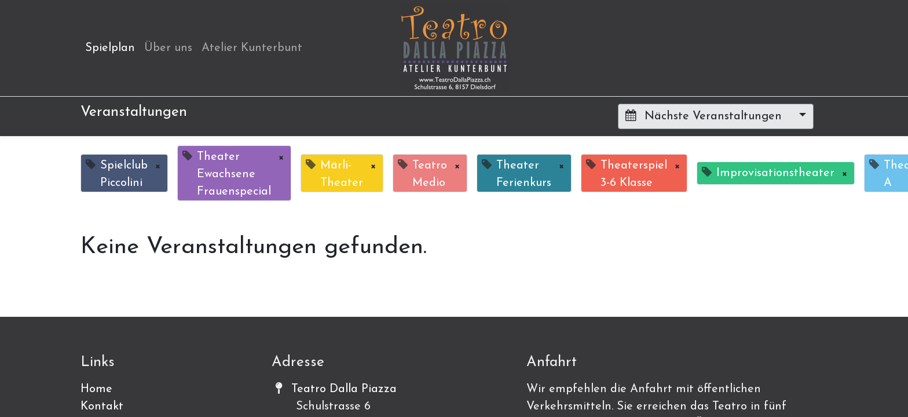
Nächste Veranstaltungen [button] (705, 115)
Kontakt (101, 406)
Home (96, 389)
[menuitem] (110, 48)
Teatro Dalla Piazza (344, 389)
